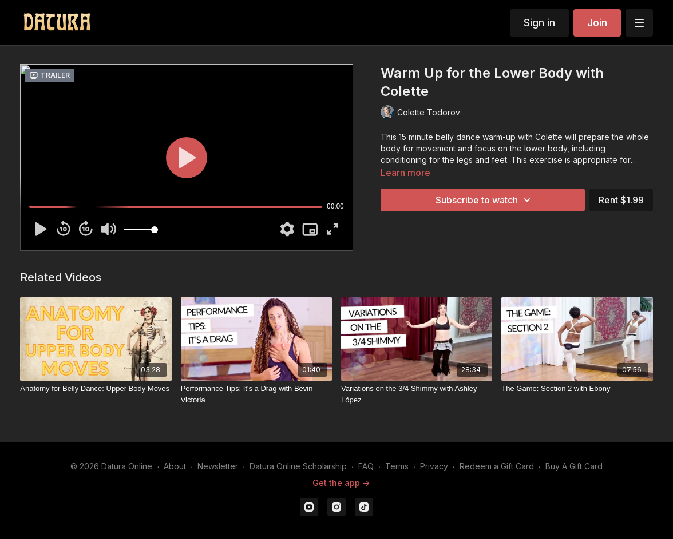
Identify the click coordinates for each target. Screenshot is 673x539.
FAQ (366, 466)
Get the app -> (341, 483)
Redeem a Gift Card (497, 466)
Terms (397, 466)
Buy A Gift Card (574, 466)
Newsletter (217, 466)
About (175, 466)
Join (597, 23)
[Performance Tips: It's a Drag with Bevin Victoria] (256, 394)
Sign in (539, 23)
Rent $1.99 (621, 200)
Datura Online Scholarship (298, 466)
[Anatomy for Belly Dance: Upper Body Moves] (95, 388)
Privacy (434, 466)
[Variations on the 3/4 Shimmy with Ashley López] (416, 394)
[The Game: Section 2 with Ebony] (576, 388)
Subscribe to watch (485, 200)
